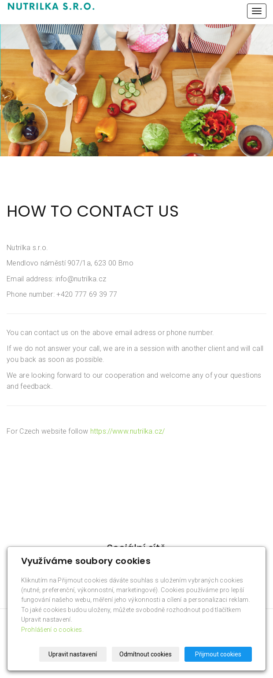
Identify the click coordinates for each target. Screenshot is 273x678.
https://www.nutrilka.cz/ (127, 431)
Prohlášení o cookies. (52, 629)
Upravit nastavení (72, 654)
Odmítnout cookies (145, 654)
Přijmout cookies (218, 654)
